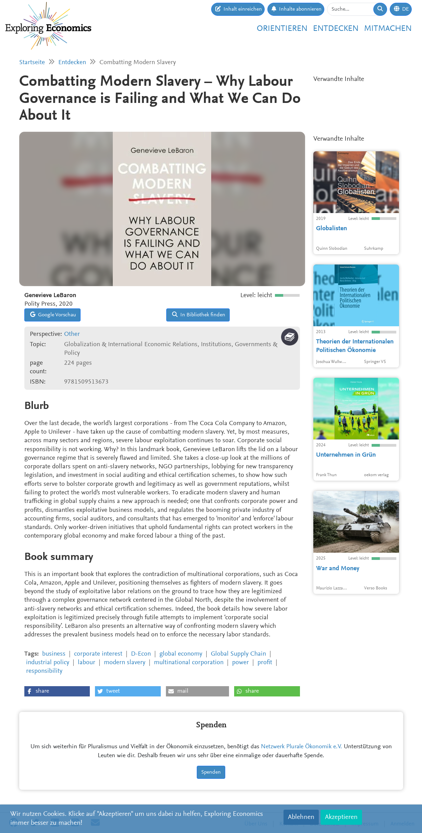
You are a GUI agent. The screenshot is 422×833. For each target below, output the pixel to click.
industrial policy (47, 662)
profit (264, 662)
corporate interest (98, 654)
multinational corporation (189, 662)
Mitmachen (388, 29)
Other (72, 334)
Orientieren (282, 29)
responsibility (44, 671)
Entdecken (336, 29)
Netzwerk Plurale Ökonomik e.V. (301, 747)
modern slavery (124, 662)
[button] (57, 691)
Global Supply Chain (238, 654)
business (53, 654)
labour (86, 662)
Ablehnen (301, 817)
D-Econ (141, 654)
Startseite (32, 62)
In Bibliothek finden (198, 315)
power (240, 662)
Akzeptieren (341, 817)
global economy (180, 654)
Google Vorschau (53, 315)
